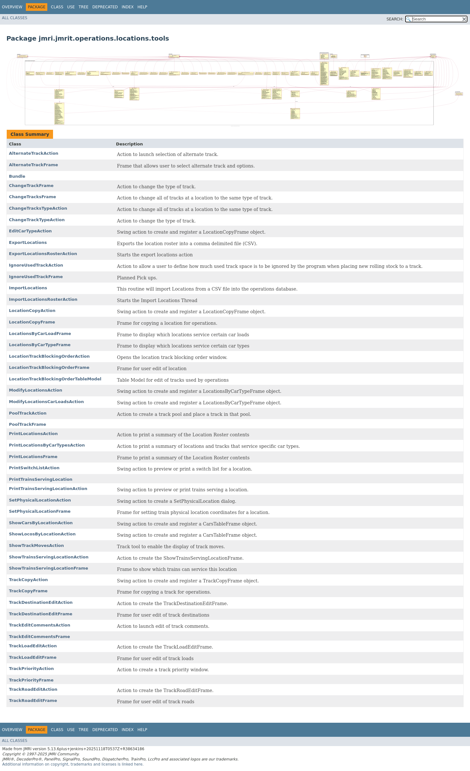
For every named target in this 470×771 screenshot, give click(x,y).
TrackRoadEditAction (33, 689)
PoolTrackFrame (27, 424)
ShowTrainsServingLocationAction (49, 557)
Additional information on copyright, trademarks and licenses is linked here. (73, 764)
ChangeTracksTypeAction (38, 208)
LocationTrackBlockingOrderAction (49, 356)
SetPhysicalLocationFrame (40, 511)
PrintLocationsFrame (33, 456)
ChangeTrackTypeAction (37, 219)
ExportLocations (28, 242)
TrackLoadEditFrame (33, 657)
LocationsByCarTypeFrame (40, 344)
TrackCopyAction (28, 579)
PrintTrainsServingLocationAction (48, 488)
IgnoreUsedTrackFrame (36, 276)
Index (128, 7)
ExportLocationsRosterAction (43, 253)
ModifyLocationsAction (35, 390)
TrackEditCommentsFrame (39, 636)
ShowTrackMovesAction (36, 545)
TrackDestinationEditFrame (40, 613)
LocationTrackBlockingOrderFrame (49, 367)
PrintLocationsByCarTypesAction (47, 445)
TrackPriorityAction (31, 668)
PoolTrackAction (27, 413)
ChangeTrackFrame (31, 185)
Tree (84, 7)
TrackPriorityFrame (31, 680)
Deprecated (105, 7)
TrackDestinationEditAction (41, 602)
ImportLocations (28, 287)
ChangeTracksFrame (32, 196)
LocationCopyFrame (32, 322)
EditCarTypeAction (30, 231)
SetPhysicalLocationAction (40, 500)
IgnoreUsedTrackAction (36, 265)
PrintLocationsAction (33, 433)
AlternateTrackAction (33, 153)
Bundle (17, 176)
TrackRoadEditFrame (33, 700)
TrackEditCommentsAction (39, 625)
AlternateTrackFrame (33, 164)
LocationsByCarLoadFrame (40, 333)
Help (142, 7)
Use (71, 7)
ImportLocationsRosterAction (43, 299)
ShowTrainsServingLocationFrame (48, 568)
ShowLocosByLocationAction (42, 534)
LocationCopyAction (32, 310)
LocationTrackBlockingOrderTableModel (55, 379)
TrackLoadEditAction (33, 645)
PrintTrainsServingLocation (41, 479)
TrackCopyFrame (28, 590)
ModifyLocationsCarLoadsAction (46, 401)
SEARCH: (395, 19)
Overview (12, 7)
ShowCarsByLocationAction (41, 522)
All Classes (14, 18)
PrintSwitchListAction (34, 467)
